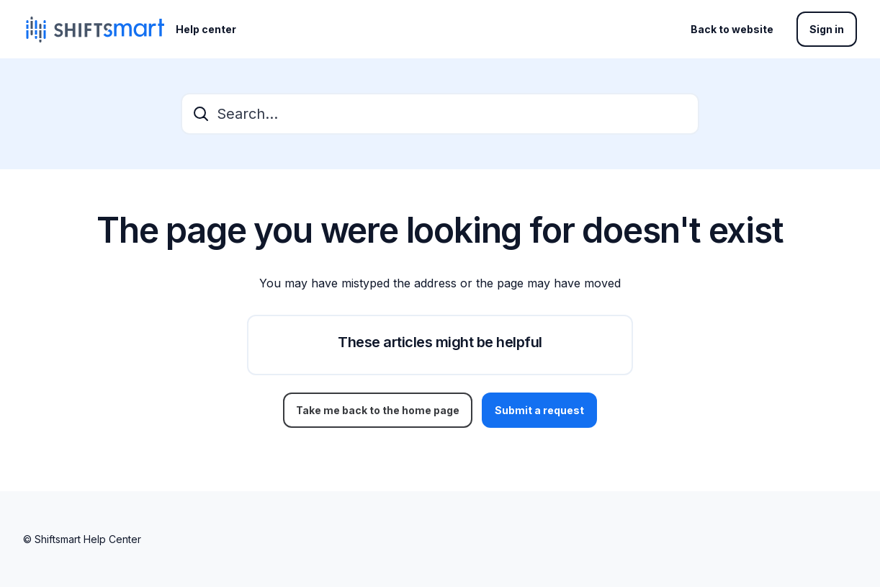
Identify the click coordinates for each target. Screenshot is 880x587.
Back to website (732, 29)
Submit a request (539, 410)
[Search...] (440, 114)
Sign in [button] (826, 29)
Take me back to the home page (377, 410)
